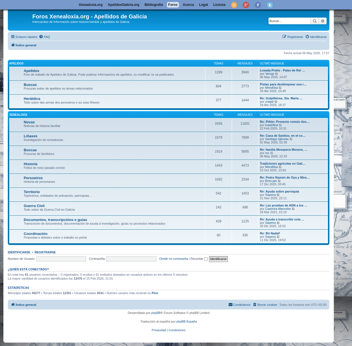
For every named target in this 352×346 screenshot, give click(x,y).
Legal (203, 5)
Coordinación (35, 234)
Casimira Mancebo (278, 208)
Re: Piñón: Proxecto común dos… (285, 121)
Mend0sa (271, 87)
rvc (267, 153)
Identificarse (19, 252)
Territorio (32, 192)
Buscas (30, 85)
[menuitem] (44, 36)
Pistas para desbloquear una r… (283, 84)
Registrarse (45, 252)
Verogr (269, 73)
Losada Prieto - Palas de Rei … (282, 70)
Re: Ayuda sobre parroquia (279, 191)
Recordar (199, 258)
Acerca (188, 5)
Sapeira (270, 194)
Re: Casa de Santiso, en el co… (283, 135)
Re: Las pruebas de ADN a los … (283, 205)
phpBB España (186, 321)
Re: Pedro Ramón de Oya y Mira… (285, 177)
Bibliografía (154, 5)
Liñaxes (30, 136)
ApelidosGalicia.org (123, 5)
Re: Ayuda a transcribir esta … (282, 219)
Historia (30, 164)
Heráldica (32, 99)
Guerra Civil (34, 206)
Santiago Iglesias (277, 139)
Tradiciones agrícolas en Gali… (282, 163)
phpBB (156, 312)
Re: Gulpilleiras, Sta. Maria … (281, 98)
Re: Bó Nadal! (270, 233)
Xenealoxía (18, 114)
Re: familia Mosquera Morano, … (284, 149)
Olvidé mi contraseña (173, 258)
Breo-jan (271, 180)
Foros (173, 5)
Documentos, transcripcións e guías (55, 220)
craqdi (269, 101)
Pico (155, 293)
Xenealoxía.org (90, 5)
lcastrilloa (271, 125)
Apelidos (16, 63)
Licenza (219, 5)
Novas (29, 122)
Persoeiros (33, 178)
